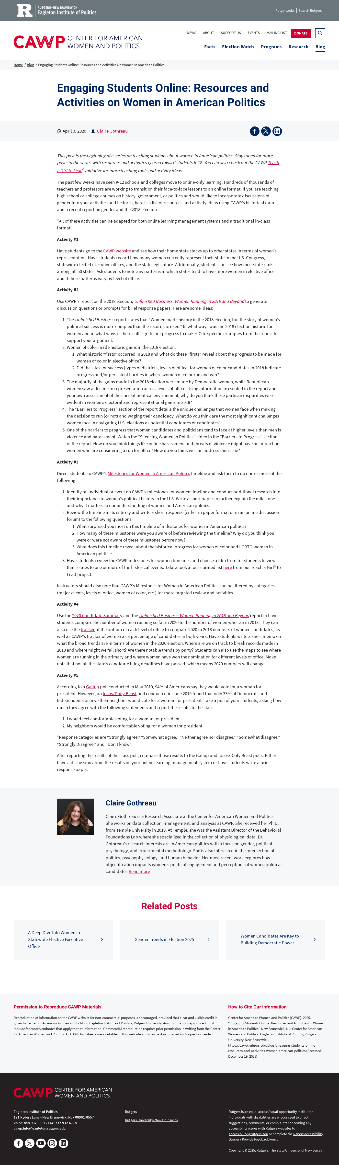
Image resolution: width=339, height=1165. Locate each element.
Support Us (231, 32)
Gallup (92, 687)
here (227, 567)
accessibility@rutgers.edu (248, 1133)
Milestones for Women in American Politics (149, 473)
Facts (209, 46)
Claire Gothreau (112, 131)
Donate (300, 33)
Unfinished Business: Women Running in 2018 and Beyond (189, 301)
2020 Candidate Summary (97, 615)
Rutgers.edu (284, 10)
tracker (88, 629)
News (191, 32)
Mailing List (277, 32)
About (208, 32)
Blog (320, 46)
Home (18, 64)
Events (254, 32)
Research (299, 46)
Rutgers (131, 1111)
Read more (139, 871)
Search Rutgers (310, 10)
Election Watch (238, 46)
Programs (271, 46)
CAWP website (117, 251)
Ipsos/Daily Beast (119, 693)
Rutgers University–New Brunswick (151, 1120)
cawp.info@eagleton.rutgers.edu (40, 1128)
